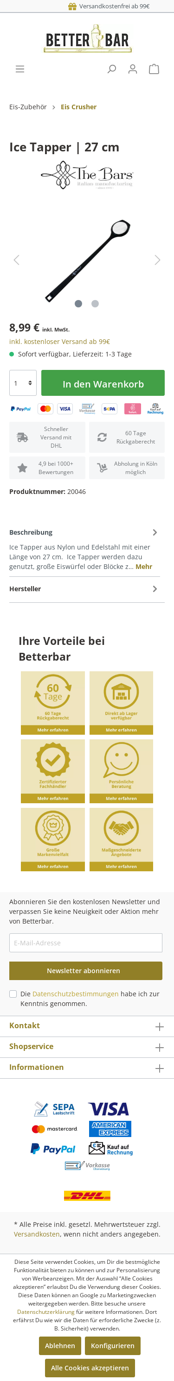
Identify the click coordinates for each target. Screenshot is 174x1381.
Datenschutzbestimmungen (75, 993)
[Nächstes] (158, 260)
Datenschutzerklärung (46, 1312)
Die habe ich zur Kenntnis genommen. (90, 998)
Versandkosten (37, 1234)
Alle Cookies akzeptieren (90, 1367)
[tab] (84, 548)
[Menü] (20, 69)
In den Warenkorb (103, 384)
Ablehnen (60, 1345)
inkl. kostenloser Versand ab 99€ (59, 341)
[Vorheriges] (16, 260)
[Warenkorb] (154, 69)
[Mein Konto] (132, 69)
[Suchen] (111, 69)
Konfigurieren (113, 1345)
